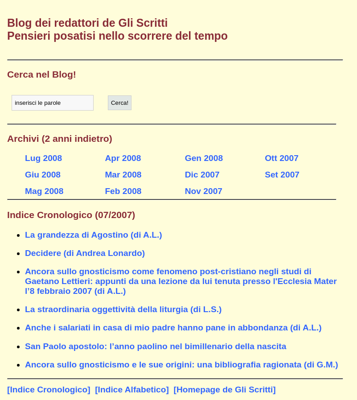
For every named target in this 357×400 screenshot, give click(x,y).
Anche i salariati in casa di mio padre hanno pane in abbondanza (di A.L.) (173, 327)
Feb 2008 (123, 191)
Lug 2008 (43, 158)
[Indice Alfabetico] (132, 389)
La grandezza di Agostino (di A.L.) (93, 234)
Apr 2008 (123, 158)
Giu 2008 (43, 174)
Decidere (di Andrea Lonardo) (85, 253)
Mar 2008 (123, 174)
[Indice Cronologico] (48, 389)
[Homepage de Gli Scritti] (225, 389)
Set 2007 (282, 174)
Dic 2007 (202, 174)
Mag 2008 (44, 191)
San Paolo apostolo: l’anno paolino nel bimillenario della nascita (155, 346)
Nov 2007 (203, 191)
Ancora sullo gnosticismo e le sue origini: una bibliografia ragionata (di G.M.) (181, 364)
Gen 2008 (204, 158)
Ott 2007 (282, 158)
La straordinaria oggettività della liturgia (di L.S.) (123, 309)
